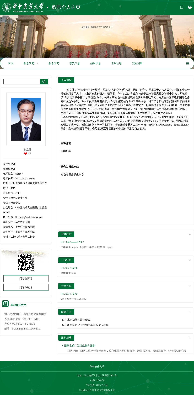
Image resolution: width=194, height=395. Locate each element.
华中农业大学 (97, 366)
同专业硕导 (25, 287)
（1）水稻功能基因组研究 (75, 319)
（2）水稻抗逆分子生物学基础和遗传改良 (84, 325)
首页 (10, 63)
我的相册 (137, 63)
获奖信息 (75, 63)
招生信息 (95, 63)
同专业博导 (25, 278)
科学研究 (31, 63)
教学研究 (54, 63)
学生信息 (116, 63)
